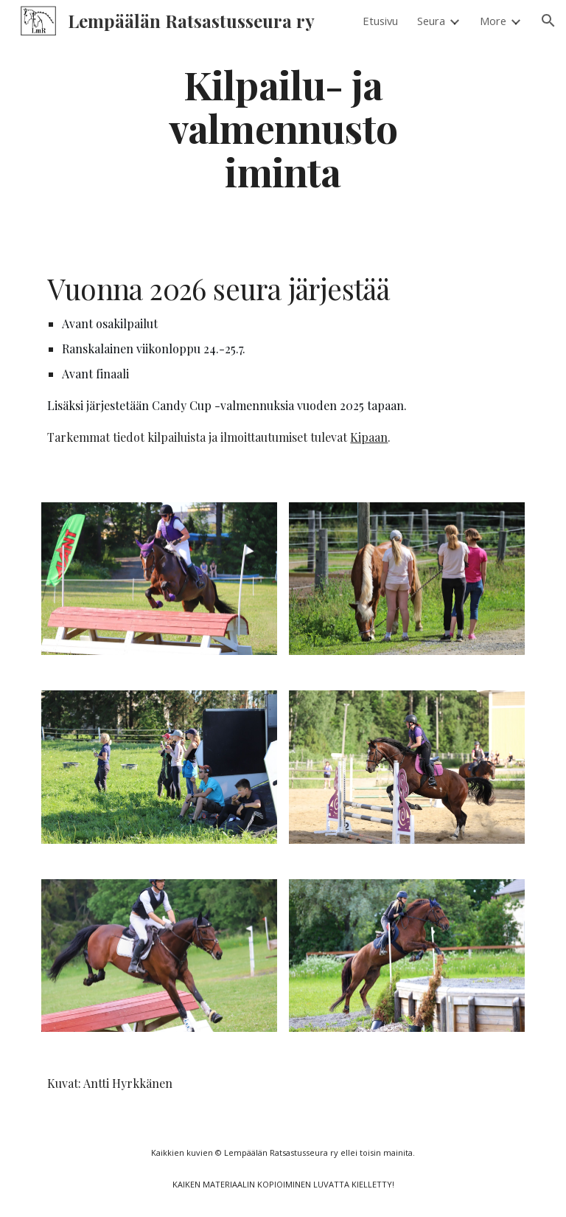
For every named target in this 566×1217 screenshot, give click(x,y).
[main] (282, 127)
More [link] (493, 20)
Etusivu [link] (380, 20)
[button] (548, 20)
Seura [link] (431, 20)
